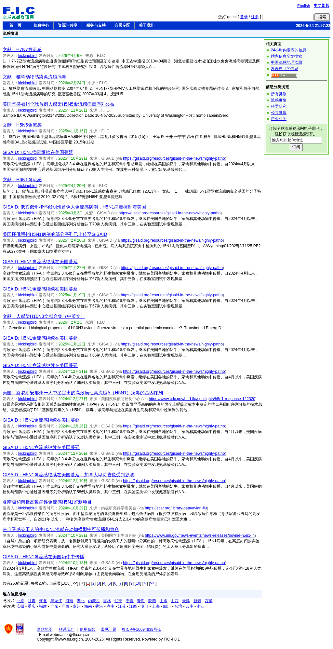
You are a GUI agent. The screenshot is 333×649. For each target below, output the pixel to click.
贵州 (77, 606)
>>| (152, 583)
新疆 (197, 601)
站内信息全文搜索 (286, 56)
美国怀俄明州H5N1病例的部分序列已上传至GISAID (55, 234)
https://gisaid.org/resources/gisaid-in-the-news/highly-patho (174, 158)
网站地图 (44, 629)
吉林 (107, 601)
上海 (156, 606)
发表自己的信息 (284, 68)
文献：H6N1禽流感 (22, 179)
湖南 (110, 606)
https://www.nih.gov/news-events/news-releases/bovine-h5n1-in (200, 535)
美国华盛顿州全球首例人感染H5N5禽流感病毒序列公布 (58, 104)
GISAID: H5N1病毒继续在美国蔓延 (38, 152)
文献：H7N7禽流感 (22, 49)
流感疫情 (278, 100)
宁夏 (130, 601)
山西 (175, 601)
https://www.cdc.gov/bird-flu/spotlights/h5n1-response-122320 (202, 399)
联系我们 (66, 629)
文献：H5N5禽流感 (22, 125)
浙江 (201, 606)
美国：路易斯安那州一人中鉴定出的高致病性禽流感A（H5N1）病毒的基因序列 (83, 392)
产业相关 (278, 118)
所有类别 (278, 94)
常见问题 (108, 629)
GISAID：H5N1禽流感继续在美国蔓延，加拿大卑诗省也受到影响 (68, 474)
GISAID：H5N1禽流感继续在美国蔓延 (41, 420)
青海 (141, 601)
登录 (244, 17)
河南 (69, 601)
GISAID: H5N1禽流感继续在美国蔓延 (40, 261)
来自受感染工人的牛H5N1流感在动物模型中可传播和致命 (61, 529)
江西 (133, 606)
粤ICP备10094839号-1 (141, 629)
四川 (167, 606)
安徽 (20, 606)
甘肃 (31, 601)
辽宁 (118, 601)
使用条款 (87, 629)
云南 (189, 606)
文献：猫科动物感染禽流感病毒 (34, 76)
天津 (186, 601)
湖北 (81, 601)
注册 (255, 17)
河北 (43, 601)
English (303, 6)
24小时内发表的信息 (288, 50)
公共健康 (278, 112)
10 (138, 583)
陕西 (152, 601)
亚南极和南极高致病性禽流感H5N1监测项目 (47, 502)
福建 (43, 606)
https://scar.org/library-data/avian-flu (176, 508)
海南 (88, 606)
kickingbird (27, 55)
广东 (54, 606)
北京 (20, 601)
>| (145, 583)
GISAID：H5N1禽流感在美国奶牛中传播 (43, 556)
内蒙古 (94, 601)
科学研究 (278, 106)
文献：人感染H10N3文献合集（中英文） (44, 316)
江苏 (122, 606)
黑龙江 (56, 601)
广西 (65, 606)
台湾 (178, 606)
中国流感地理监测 (286, 62)
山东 (163, 601)
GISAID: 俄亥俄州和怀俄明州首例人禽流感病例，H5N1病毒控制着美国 (74, 207)
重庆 (31, 606)
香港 (99, 606)
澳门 (144, 606)
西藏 (208, 601)
